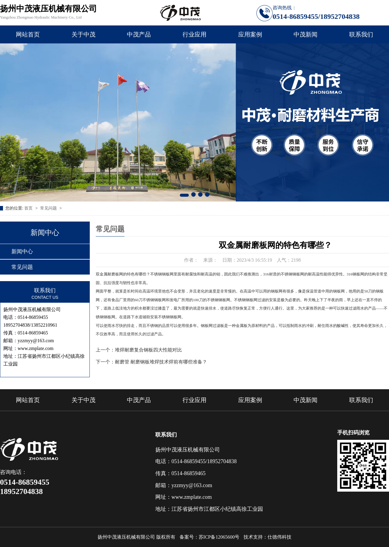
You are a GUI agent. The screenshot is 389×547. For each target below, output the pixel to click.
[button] (184, 195)
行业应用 (194, 34)
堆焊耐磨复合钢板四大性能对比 (148, 349)
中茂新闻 (305, 34)
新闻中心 (22, 251)
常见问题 (49, 208)
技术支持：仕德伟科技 (267, 537)
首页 (29, 208)
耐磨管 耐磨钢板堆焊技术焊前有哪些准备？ (161, 361)
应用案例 (250, 34)
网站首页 (28, 34)
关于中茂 (83, 34)
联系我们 (361, 34)
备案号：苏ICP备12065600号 (210, 537)
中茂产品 (139, 34)
